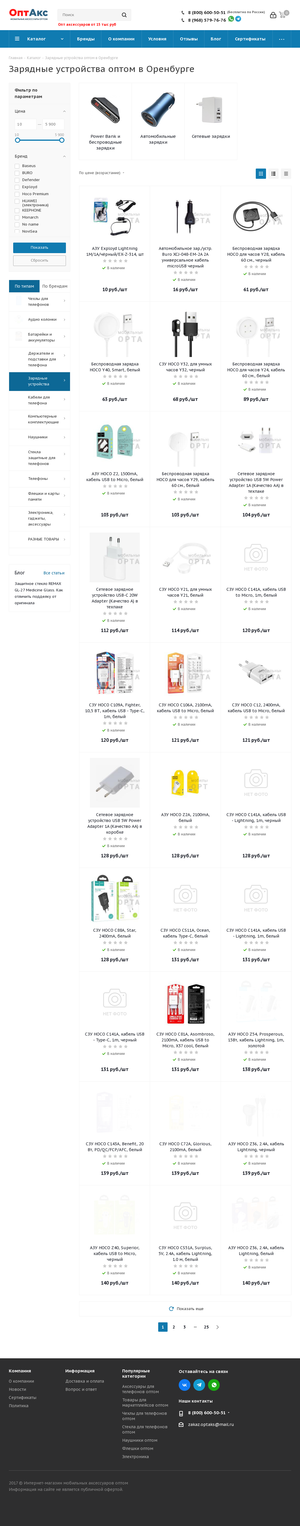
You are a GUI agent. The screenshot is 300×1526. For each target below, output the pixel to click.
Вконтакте (184, 1385)
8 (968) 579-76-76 (207, 20)
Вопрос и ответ (81, 1389)
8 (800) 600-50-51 (207, 12)
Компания (20, 1371)
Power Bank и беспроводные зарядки (105, 142)
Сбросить (39, 260)
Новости (17, 1389)
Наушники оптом (139, 1440)
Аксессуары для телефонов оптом (140, 1389)
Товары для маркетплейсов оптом (145, 1402)
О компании (21, 1381)
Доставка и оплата (84, 1381)
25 (206, 1327)
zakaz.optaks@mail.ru (211, 1424)
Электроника (135, 1456)
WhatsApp (214, 1385)
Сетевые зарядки (211, 136)
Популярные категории (136, 1373)
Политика (18, 1405)
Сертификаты (22, 1397)
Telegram (199, 1385)
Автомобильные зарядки (158, 139)
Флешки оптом (137, 1448)
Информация (80, 1371)
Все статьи (53, 573)
